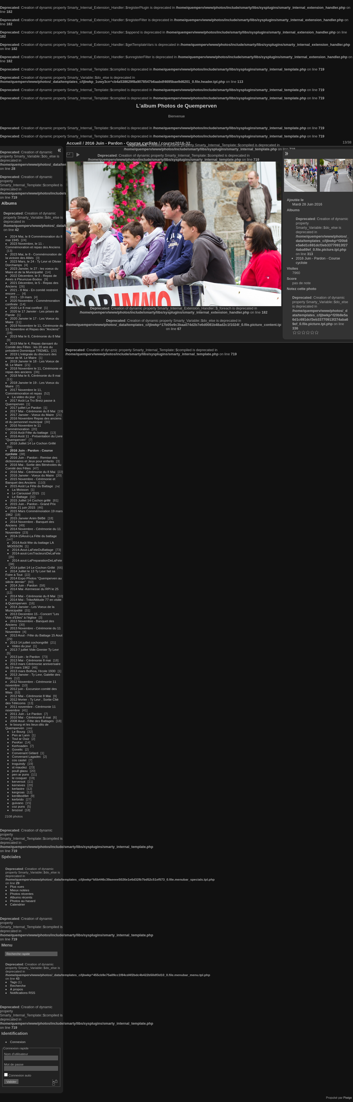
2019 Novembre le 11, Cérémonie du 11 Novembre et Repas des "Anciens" (34, 327)
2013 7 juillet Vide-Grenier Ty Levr (34, 649)
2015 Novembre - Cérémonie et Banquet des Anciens (30, 480)
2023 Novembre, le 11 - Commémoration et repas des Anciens (32, 245)
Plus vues (17, 886)
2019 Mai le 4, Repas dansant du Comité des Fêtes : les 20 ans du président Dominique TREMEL (31, 347)
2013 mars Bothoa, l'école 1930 (32, 671)
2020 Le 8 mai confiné (26, 307)
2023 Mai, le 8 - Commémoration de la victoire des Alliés (33, 256)
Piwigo (347, 1097)
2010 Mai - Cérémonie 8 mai (30, 717)
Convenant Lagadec (26, 756)
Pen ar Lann (21, 735)
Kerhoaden (20, 746)
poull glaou (20, 771)
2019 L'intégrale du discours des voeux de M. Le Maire (31, 355)
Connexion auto (17, 1075)
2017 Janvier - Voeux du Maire (32, 414)
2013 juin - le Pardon (25, 656)
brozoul (17, 810)
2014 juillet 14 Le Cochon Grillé (32, 567)
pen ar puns (20, 774)
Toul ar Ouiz (20, 738)
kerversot (18, 781)
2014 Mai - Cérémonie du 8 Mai (32, 596)
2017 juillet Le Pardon (25, 407)
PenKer (17, 742)
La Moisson (20, 489)
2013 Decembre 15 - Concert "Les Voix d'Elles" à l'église (32, 615)
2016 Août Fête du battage (29, 432)
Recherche (18, 985)
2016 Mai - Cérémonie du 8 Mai (32, 472)
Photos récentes (22, 893)
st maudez (19, 767)
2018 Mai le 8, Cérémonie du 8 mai (35, 375)
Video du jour (21, 646)
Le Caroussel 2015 (25, 493)
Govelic (17, 749)
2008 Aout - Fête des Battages (32, 721)
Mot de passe (14, 1064)
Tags (13, 982)
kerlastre (18, 788)
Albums (9, 203)
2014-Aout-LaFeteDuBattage (32, 549)
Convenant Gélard (25, 753)
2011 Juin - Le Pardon (26, 713)
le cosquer (19, 778)
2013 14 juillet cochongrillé (29, 642)
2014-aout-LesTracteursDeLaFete (36, 553)
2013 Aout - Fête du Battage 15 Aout (36, 635)
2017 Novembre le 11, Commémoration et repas (23, 391)
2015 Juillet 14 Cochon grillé (30, 500)
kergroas (18, 792)
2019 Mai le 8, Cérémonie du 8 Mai (35, 336)
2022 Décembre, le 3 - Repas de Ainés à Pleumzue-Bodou (31, 277)
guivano (17, 803)
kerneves (18, 785)
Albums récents (21, 897)
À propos (16, 989)
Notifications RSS (22, 992)
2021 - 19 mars (21, 297)
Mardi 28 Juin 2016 (307, 204)
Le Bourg (18, 731)
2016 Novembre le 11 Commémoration (23, 427)
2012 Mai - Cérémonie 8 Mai (30, 696)
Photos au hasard (22, 901)
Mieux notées (19, 890)
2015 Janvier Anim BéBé (28, 518)
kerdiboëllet (20, 795)
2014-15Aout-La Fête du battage (33, 536)
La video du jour (23, 397)
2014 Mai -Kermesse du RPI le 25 (34, 589)
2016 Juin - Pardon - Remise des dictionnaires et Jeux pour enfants (31, 459)
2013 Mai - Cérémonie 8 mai (30, 660)
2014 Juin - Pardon (23, 585)
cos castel (19, 760)
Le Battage (20, 496)
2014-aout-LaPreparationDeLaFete (37, 560)
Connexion (18, 1042)
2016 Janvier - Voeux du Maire (32, 475)
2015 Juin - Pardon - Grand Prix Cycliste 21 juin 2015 (30, 505)
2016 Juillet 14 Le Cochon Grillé (33, 443)
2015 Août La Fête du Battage (31, 486)
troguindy (18, 763)
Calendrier (17, 904)
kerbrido (18, 799)
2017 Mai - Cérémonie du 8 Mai (32, 411)
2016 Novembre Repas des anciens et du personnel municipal (33, 420)
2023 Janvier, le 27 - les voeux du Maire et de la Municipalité (31, 270)
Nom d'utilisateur (16, 1054)
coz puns (18, 806)
